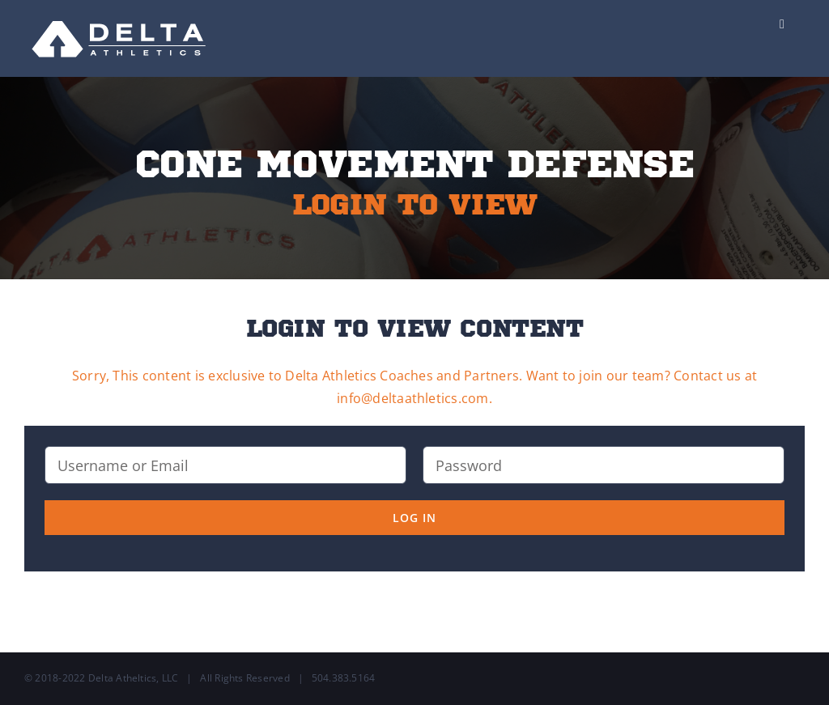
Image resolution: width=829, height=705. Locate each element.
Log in (414, 517)
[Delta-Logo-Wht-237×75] (120, 14)
